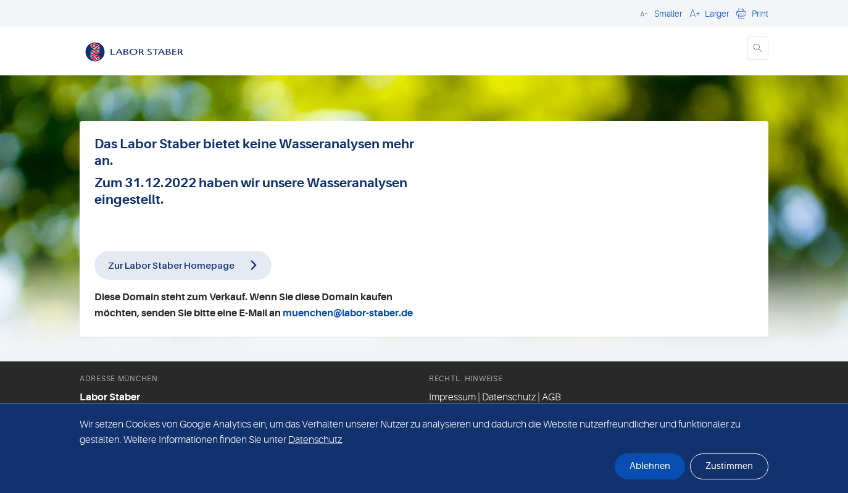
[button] (659, 13)
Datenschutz (509, 397)
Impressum (452, 397)
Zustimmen (729, 466)
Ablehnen (650, 466)
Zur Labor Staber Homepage (171, 265)
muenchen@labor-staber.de (348, 313)
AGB (551, 397)
